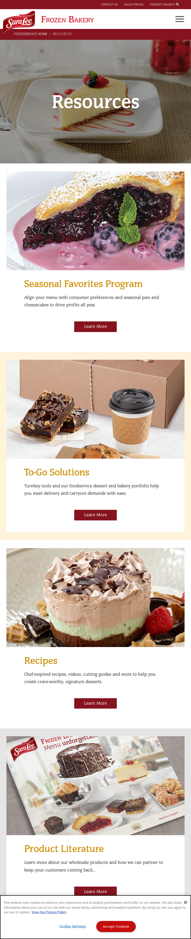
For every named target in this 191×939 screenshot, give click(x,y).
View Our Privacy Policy (49, 912)
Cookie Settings (72, 926)
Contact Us (109, 4)
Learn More (95, 326)
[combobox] (182, 4)
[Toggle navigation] (179, 19)
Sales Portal (134, 4)
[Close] (185, 902)
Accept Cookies (116, 926)
